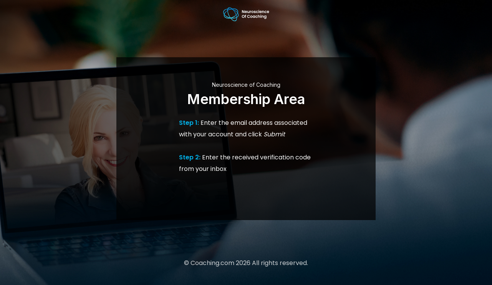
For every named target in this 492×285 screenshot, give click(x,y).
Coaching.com (212, 262)
